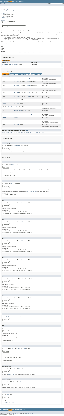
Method (16, 413)
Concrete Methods (25, 74)
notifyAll (32, 132)
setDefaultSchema (18, 110)
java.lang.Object (4, 13)
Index (21, 1)
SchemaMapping (5, 64)
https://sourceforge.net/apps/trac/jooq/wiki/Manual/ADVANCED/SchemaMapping (19, 52)
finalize (12, 132)
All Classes (2, 3)
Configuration (13, 64)
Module (2, 1)
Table (17, 92)
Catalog (4, 99)
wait (37, 132)
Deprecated (17, 1)
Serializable (4, 17)
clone (3, 132)
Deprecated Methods (36, 74)
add (14, 78)
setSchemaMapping (18, 114)
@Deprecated (4, 20)
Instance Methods (14, 74)
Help (24, 1)
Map (23, 114)
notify (27, 132)
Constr (12, 413)
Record (10, 106)
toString (16, 117)
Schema (28, 81)
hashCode (23, 132)
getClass (18, 132)
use (14, 121)
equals (7, 132)
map (14, 99)
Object (7, 22)
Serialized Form (41, 52)
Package (6, 1)
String (17, 78)
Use (13, 1)
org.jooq (7, 7)
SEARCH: (49, 3)
